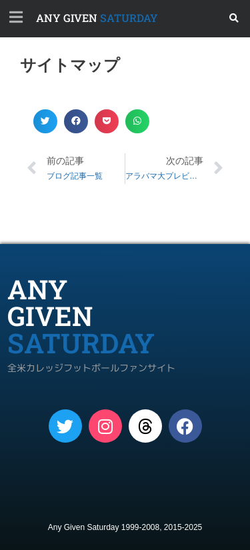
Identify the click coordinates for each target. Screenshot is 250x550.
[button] (234, 18)
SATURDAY (97, 18)
